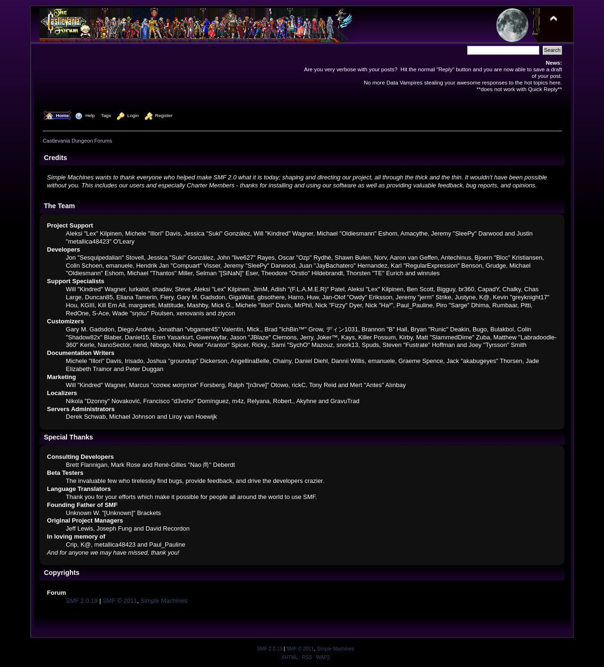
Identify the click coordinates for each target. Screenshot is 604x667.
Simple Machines (164, 600)
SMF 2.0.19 (82, 600)
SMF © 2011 (119, 600)
